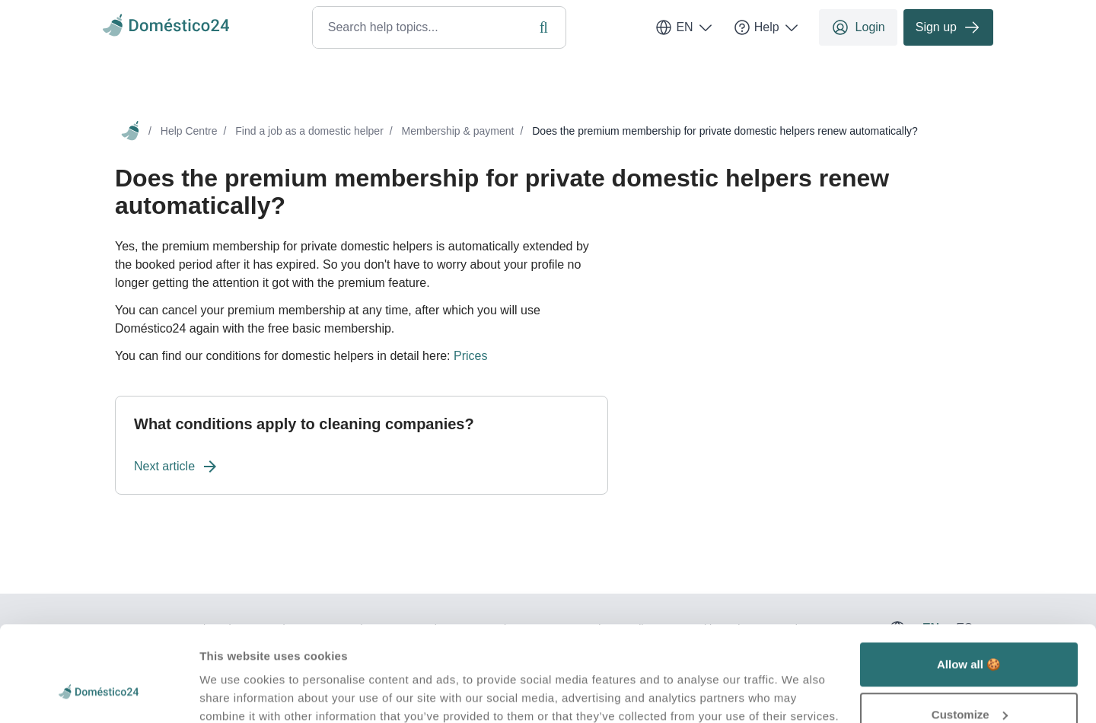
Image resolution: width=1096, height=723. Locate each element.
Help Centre (189, 131)
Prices (470, 355)
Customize (970, 632)
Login (858, 27)
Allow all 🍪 (969, 582)
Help (767, 27)
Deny (969, 682)
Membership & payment (458, 131)
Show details (234, 676)
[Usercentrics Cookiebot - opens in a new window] (98, 693)
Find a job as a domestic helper (309, 131)
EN (684, 27)
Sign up (948, 27)
